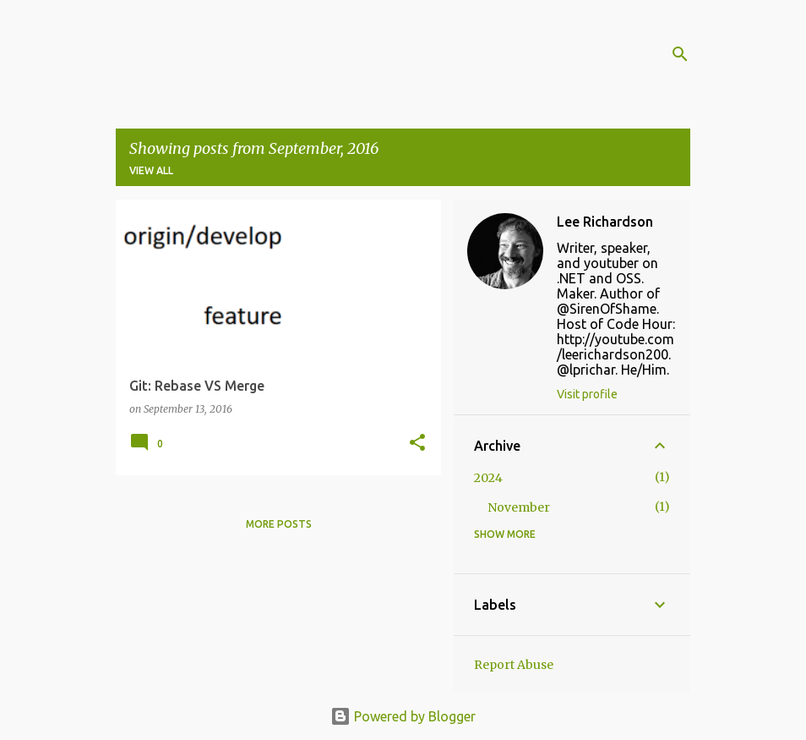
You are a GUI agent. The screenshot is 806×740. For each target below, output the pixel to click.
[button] (417, 443)
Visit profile (587, 394)
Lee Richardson (605, 221)
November (518, 507)
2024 (488, 477)
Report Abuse (513, 664)
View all (151, 170)
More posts (279, 523)
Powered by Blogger (403, 716)
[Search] (680, 54)
